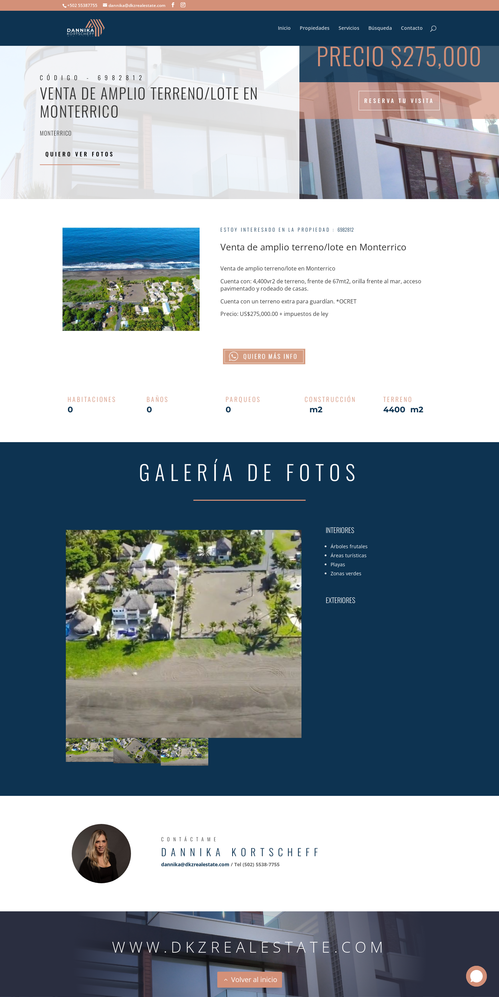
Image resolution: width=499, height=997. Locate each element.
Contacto (412, 28)
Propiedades (315, 28)
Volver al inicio (254, 979)
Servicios (349, 28)
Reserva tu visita (399, 100)
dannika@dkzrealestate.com (195, 864)
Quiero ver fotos (79, 154)
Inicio (284, 28)
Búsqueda (380, 28)
